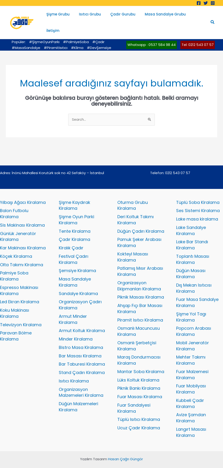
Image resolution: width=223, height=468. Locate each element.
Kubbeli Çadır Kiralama (190, 391)
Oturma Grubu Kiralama (132, 193)
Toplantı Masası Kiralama (192, 247)
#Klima (77, 35)
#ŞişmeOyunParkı (44, 29)
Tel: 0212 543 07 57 (198, 32)
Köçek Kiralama (16, 244)
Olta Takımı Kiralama (21, 253)
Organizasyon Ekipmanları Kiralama (139, 274)
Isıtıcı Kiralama (74, 369)
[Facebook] (199, 3)
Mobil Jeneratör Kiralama (192, 334)
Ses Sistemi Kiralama (198, 199)
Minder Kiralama (76, 327)
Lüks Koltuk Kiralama (138, 368)
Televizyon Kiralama (20, 313)
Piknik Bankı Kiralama (138, 376)
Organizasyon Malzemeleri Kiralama (81, 380)
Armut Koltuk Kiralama (82, 319)
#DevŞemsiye (99, 35)
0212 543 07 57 (177, 160)
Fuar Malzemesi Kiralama (192, 363)
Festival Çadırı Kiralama (73, 247)
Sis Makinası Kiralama (22, 213)
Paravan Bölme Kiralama (16, 324)
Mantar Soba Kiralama (140, 360)
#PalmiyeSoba (76, 29)
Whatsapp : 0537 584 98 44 (151, 32)
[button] (213, 16)
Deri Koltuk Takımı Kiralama (135, 208)
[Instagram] (213, 3)
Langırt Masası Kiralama (191, 420)
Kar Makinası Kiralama (23, 236)
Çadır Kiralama (74, 228)
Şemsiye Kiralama (77, 259)
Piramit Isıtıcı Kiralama (140, 308)
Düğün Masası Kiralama (190, 262)
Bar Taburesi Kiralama (82, 352)
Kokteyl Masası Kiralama (132, 245)
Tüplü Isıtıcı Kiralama (138, 408)
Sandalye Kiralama (78, 282)
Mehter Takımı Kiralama (190, 348)
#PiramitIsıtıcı (55, 35)
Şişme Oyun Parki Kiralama (76, 208)
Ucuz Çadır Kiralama (138, 416)
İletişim (195, 16)
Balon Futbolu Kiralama (14, 202)
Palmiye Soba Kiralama (14, 264)
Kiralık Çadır (71, 236)
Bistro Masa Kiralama (81, 335)
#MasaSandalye (26, 35)
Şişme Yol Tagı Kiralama (191, 305)
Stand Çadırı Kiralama (82, 361)
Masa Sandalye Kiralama (75, 270)
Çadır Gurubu (121, 16)
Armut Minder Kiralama (73, 307)
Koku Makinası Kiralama (14, 301)
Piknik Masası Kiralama (140, 285)
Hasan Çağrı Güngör (125, 447)
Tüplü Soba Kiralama (197, 190)
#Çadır (98, 29)
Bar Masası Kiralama (80, 344)
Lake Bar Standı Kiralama (192, 233)
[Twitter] (206, 3)
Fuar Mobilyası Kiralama (191, 377)
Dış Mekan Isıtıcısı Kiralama (194, 276)
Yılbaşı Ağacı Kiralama (23, 190)
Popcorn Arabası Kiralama (193, 320)
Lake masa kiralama (197, 207)
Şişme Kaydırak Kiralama (74, 193)
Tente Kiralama (74, 219)
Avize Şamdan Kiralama (191, 406)
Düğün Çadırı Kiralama (140, 219)
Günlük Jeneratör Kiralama (18, 225)
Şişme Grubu (61, 16)
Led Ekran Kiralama (19, 290)
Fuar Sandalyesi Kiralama (133, 396)
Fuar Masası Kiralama (139, 385)
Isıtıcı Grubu (91, 16)
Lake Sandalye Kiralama (191, 219)
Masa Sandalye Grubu (161, 16)
